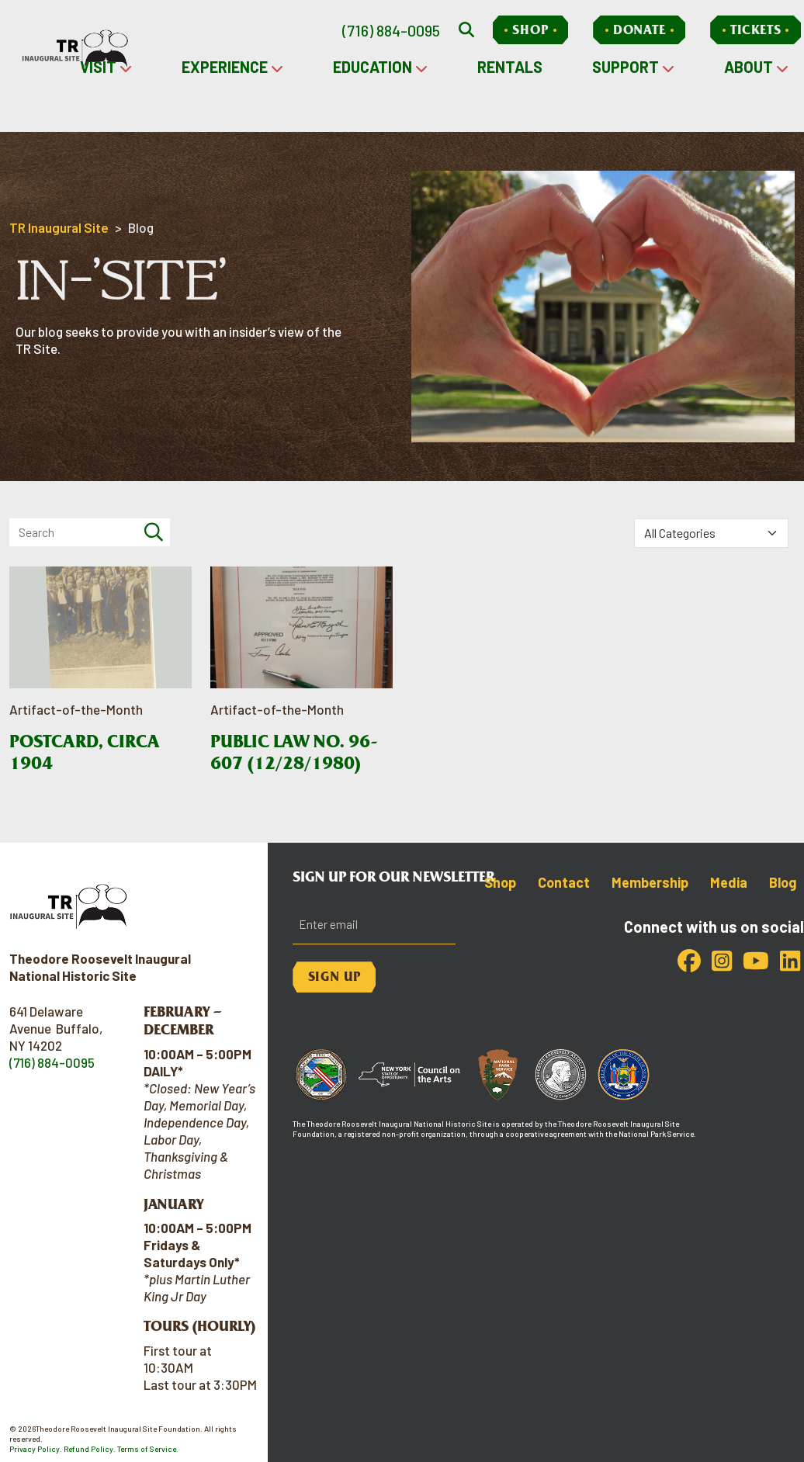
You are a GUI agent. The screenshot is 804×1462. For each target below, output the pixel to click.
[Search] (154, 532)
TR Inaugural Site (59, 227)
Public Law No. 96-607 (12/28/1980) (294, 752)
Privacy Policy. (35, 1448)
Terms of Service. (147, 1448)
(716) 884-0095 (391, 30)
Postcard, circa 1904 (84, 752)
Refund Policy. (89, 1448)
